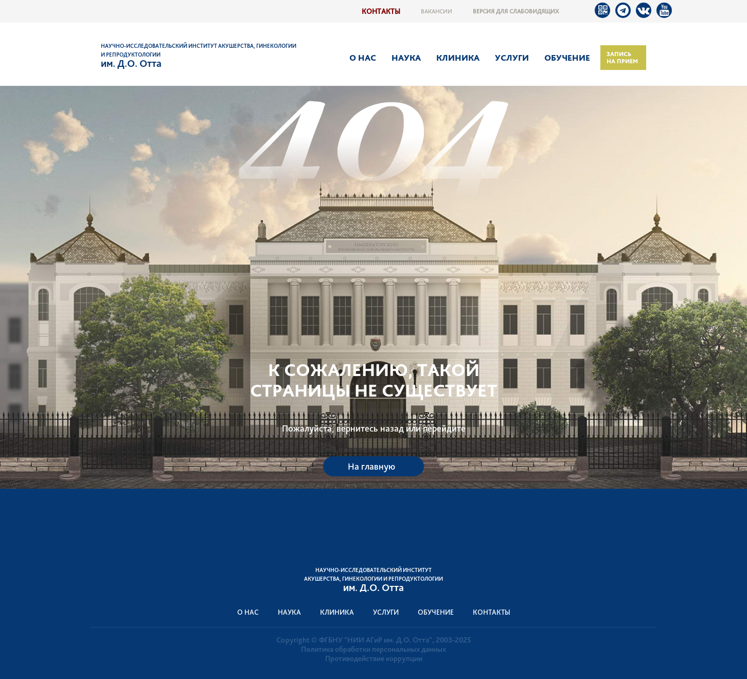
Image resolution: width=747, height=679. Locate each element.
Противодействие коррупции (373, 658)
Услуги (512, 57)
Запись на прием (622, 57)
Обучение (567, 57)
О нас (362, 57)
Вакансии (436, 11)
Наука (406, 57)
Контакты (381, 11)
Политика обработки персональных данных (373, 649)
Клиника (457, 57)
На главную (371, 466)
